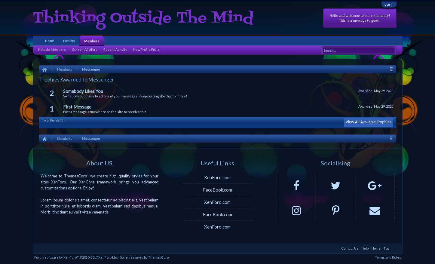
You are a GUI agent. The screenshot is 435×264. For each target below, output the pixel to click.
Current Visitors (84, 49)
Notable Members (52, 49)
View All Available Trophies (368, 121)
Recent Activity (115, 49)
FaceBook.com (217, 189)
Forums (69, 41)
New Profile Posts (146, 49)
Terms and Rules (388, 257)
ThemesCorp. (158, 257)
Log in (389, 4)
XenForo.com (217, 177)
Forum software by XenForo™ (76, 257)
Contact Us (349, 248)
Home (49, 41)
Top (386, 248)
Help (365, 248)
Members (91, 41)
